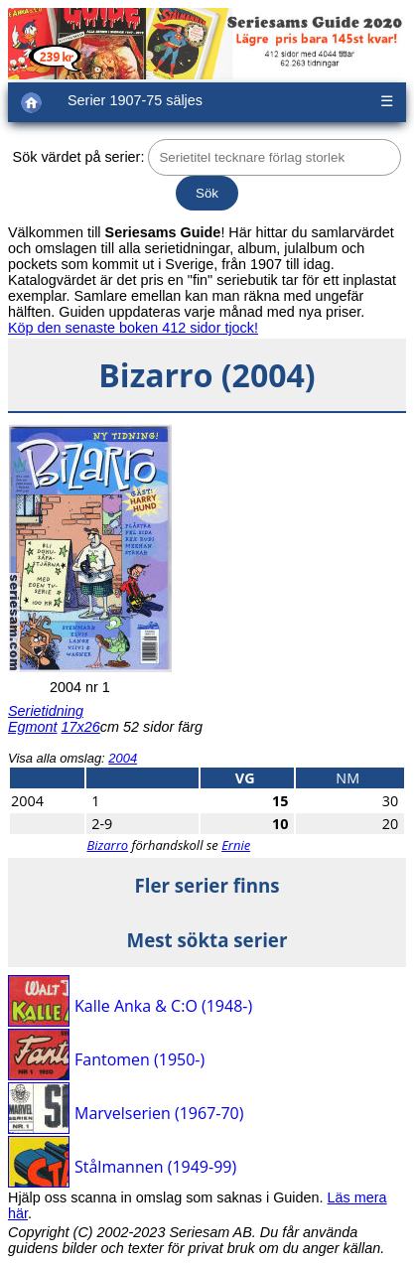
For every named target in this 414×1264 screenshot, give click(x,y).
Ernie (235, 845)
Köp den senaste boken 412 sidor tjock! (133, 328)
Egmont (33, 727)
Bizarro (107, 845)
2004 (122, 758)
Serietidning (45, 711)
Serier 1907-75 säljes (135, 100)
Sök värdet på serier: (79, 157)
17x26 (81, 727)
